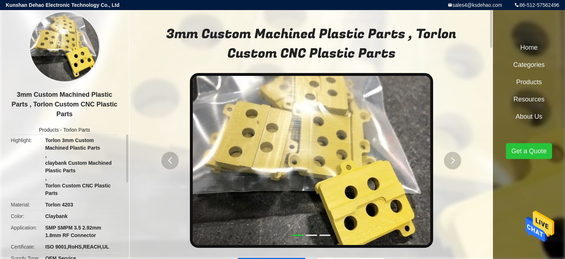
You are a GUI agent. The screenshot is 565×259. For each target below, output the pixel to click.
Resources (528, 99)
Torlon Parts (76, 130)
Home (529, 47)
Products (49, 130)
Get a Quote (529, 151)
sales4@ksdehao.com (477, 5)
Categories (528, 64)
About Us (529, 116)
